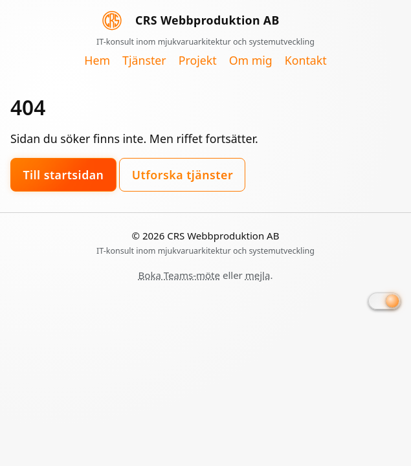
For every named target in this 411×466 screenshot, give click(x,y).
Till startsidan (63, 175)
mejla (258, 275)
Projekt (198, 61)
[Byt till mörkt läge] (384, 301)
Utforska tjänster (182, 175)
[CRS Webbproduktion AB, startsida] (205, 26)
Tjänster (144, 61)
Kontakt (306, 61)
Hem (97, 61)
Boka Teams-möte (179, 275)
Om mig (250, 61)
